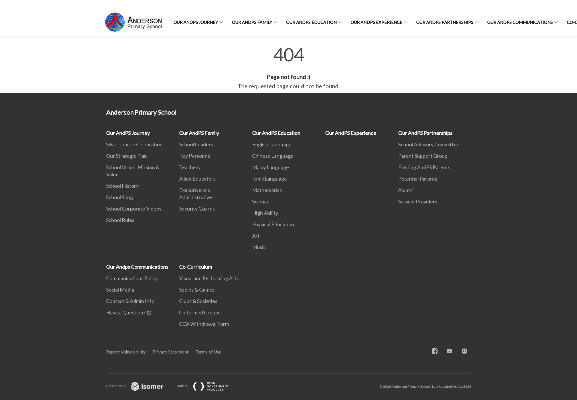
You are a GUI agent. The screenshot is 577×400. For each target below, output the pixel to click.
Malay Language (270, 167)
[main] (288, 67)
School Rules (120, 220)
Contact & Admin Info (130, 301)
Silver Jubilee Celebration (134, 144)
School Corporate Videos (133, 208)
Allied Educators (197, 178)
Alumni (406, 190)
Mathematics (267, 190)
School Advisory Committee (428, 144)
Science (261, 201)
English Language (271, 144)
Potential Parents (417, 178)
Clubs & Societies (198, 301)
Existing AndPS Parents (424, 167)
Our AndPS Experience (376, 22)
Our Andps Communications (520, 22)
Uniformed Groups (199, 312)
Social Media (120, 289)
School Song (119, 197)
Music (259, 247)
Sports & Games (196, 289)
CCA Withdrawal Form (204, 324)
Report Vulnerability (126, 351)
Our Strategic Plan (126, 156)
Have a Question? (125, 312)
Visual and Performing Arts (209, 278)
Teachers (189, 167)
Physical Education (273, 224)
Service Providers (417, 201)
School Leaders (196, 144)
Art (256, 236)
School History (122, 186)
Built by (207, 386)
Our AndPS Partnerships (444, 22)
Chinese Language (272, 156)
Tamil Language (269, 178)
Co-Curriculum (195, 267)
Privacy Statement (171, 351)
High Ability (265, 213)
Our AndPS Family (252, 22)
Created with (139, 386)
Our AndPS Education (311, 22)
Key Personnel (195, 156)
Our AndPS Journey (195, 22)
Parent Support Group (423, 156)
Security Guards (197, 208)
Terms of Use (208, 351)
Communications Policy (132, 278)
